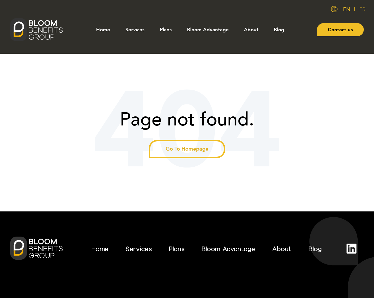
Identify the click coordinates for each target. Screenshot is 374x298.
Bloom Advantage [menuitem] (208, 29)
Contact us (340, 29)
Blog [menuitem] (279, 29)
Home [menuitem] (103, 29)
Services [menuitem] (135, 29)
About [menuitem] (251, 29)
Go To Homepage (187, 149)
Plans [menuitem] (166, 29)
